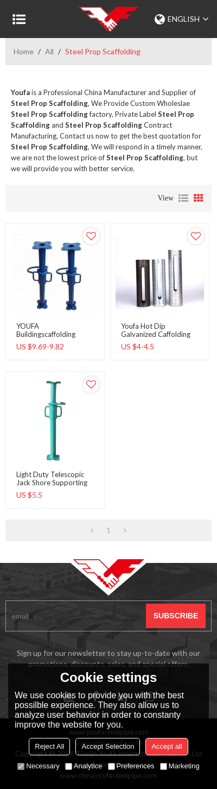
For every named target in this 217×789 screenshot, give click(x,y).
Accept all (166, 746)
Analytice (84, 766)
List (183, 198)
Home (24, 51)
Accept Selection (107, 746)
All (49, 51)
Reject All (49, 746)
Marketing (180, 766)
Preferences (131, 766)
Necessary (38, 766)
